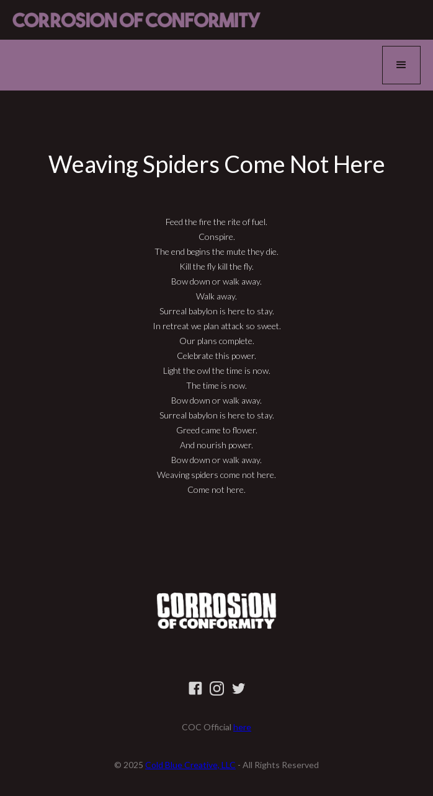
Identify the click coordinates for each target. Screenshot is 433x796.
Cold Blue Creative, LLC (190, 764)
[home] (136, 19)
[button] (401, 65)
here (242, 727)
